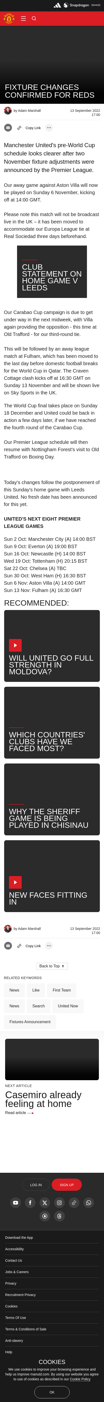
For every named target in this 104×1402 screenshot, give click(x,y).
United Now (68, 1032)
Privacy (10, 1309)
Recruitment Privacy (20, 1320)
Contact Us (13, 1286)
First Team (62, 1016)
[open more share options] (49, 128)
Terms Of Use (15, 1343)
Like (35, 1016)
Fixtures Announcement (29, 1047)
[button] (23, 18)
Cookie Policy (80, 1379)
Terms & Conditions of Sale (25, 1355)
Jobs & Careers (16, 1297)
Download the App (19, 1263)
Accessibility (14, 1275)
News (14, 1016)
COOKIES (52, 1362)
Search (38, 1032)
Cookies (11, 1332)
